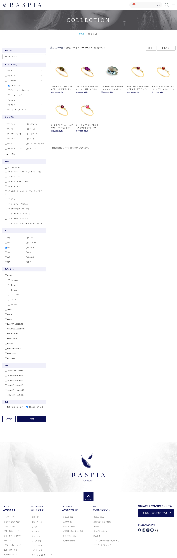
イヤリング (9, 103)
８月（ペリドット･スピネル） (15, 197)
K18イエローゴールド (33, 394)
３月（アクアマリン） (13, 174)
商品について (9, 527)
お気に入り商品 (69, 513)
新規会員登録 (68, 504)
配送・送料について (11, 518)
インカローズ (30, 132)
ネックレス (9, 76)
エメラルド (9, 137)
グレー (28, 231)
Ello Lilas (10, 281)
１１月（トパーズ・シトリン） (16, 211)
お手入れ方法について (12, 532)
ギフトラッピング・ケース (14, 108)
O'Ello (7, 267)
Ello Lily (10, 276)
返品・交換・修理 (10, 537)
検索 (32, 406)
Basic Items (9, 341)
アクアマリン (30, 123)
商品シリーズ (37, 509)
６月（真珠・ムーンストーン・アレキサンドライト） (24, 188)
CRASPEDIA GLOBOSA (13, 318)
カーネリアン (30, 146)
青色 (6, 245)
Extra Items (9, 346)
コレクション (93, 34)
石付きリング (12, 85)
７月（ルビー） (10, 193)
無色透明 (29, 249)
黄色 (27, 254)
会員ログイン (68, 509)
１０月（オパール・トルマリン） (17, 207)
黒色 (6, 231)
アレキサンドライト (12, 132)
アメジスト (9, 127)
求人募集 (96, 523)
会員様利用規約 (69, 527)
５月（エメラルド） (12, 183)
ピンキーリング (12, 94)
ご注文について (10, 513)
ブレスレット (10, 99)
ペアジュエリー (38, 537)
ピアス (7, 71)
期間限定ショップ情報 (102, 509)
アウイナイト (10, 123)
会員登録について (10, 541)
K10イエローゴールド (13, 394)
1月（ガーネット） (12, 165)
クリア (9, 406)
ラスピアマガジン (100, 518)
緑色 (27, 245)
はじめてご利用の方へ (12, 509)
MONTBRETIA (10, 323)
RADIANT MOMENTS (12, 313)
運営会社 (96, 513)
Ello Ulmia (11, 272)
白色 (6, 249)
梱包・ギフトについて (12, 523)
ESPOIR (8, 332)
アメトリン (30, 127)
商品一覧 (35, 504)
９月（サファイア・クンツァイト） (17, 202)
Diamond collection (11, 336)
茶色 (6, 235)
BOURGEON (9, 327)
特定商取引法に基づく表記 (73, 518)
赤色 (6, 240)
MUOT (7, 304)
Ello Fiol (10, 290)
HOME (81, 34)
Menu (173, 4)
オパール (29, 137)
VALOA (7, 299)
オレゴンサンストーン (34, 141)
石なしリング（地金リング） (17, 89)
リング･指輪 (9, 80)
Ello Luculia (11, 285)
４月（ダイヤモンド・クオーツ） (17, 179)
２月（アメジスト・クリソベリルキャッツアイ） (22, 169)
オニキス (8, 141)
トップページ (9, 504)
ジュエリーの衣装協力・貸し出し (106, 527)
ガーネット (9, 146)
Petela (7, 309)
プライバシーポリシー (71, 523)
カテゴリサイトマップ (102, 532)
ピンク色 (29, 240)
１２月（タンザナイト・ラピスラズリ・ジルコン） (23, 216)
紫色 (6, 254)
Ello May (10, 295)
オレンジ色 (30, 235)
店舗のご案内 (98, 504)
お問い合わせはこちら (154, 499)
